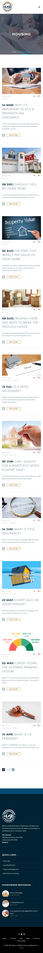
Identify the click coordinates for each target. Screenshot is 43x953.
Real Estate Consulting (11, 873)
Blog (27, 938)
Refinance (12, 523)
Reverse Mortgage (16, 893)
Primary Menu (39, 7)
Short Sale (12, 455)
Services (13, 938)
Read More (13, 135)
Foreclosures (6, 380)
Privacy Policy (21, 941)
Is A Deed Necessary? (17, 902)
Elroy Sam (7, 96)
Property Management (11, 869)
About (5, 938)
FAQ (21, 938)
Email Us (5, 842)
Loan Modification (9, 865)
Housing (5, 99)
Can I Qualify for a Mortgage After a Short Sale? (24, 912)
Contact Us (36, 938)
